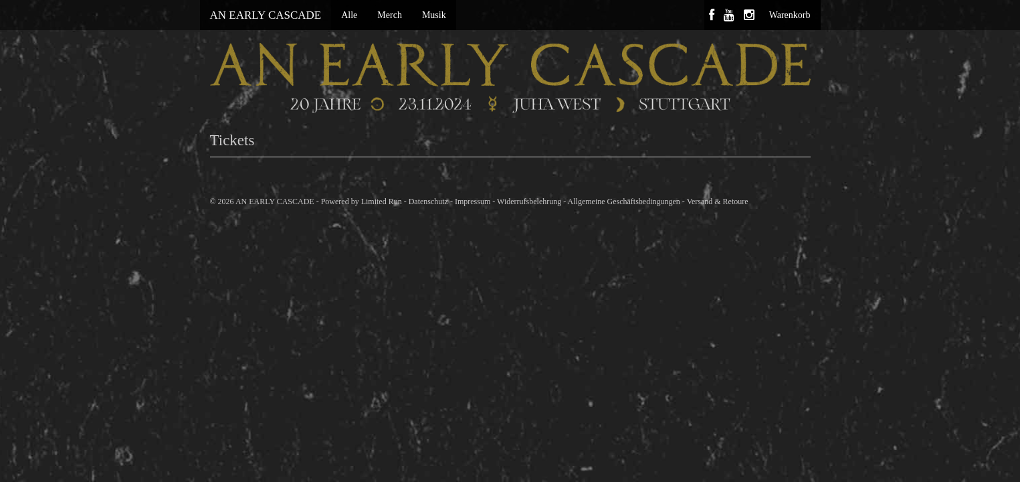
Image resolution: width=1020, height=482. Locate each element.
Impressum (472, 201)
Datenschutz (428, 201)
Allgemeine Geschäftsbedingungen (624, 201)
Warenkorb (790, 15)
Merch (389, 15)
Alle (349, 15)
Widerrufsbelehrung (529, 201)
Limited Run (381, 201)
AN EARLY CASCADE (266, 15)
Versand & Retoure (717, 201)
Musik (434, 15)
